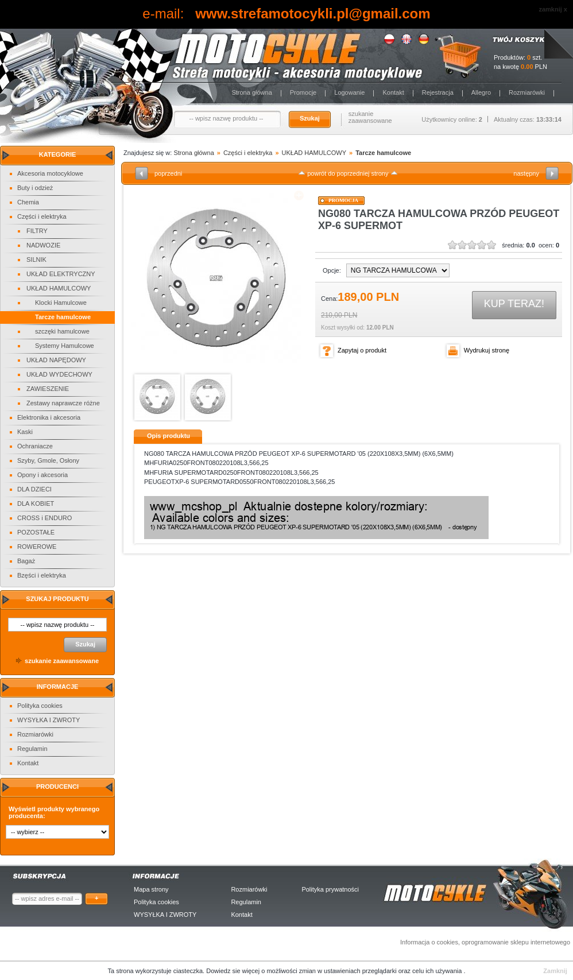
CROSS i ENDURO (44, 517)
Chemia (28, 202)
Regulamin (32, 748)
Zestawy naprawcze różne (63, 403)
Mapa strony (151, 889)
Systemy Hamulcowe (64, 345)
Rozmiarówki (527, 92)
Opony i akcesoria (42, 474)
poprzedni (168, 173)
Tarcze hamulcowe (63, 316)
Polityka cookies (40, 705)
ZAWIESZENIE (47, 388)
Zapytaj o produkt (362, 350)
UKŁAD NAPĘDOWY (56, 360)
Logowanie (349, 92)
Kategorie (57, 154)
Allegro (481, 92)
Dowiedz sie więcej (233, 970)
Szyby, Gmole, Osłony (48, 460)
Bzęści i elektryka (41, 575)
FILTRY (37, 230)
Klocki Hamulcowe (61, 302)
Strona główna (251, 92)
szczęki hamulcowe (62, 331)
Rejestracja (438, 92)
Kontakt (393, 92)
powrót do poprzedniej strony (347, 173)
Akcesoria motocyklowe (50, 173)
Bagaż (26, 560)
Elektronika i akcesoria (48, 417)
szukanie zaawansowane (370, 117)
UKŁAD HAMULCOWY (58, 288)
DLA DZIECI (34, 489)
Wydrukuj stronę (486, 350)
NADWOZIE (43, 245)
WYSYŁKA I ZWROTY (48, 719)
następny (526, 173)
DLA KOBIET (35, 503)
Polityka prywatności (330, 889)
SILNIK (36, 259)
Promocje (303, 92)
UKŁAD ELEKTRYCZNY (60, 273)
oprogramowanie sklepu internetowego (516, 942)
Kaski (25, 431)
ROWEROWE (36, 546)
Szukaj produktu (57, 598)
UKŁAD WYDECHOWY (59, 374)
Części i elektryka (42, 216)
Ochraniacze (35, 446)
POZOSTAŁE (36, 532)
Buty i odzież (35, 187)
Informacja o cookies (429, 942)
